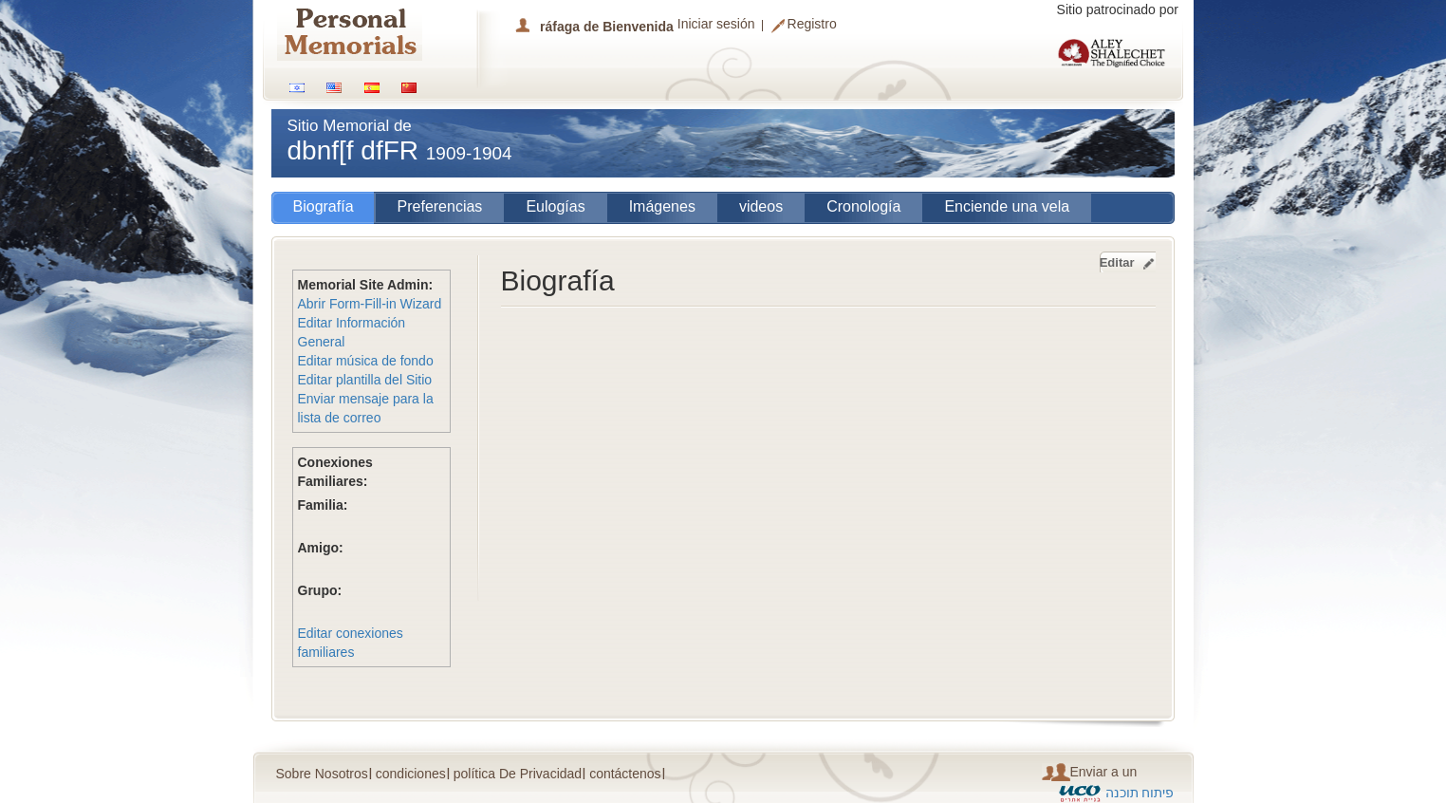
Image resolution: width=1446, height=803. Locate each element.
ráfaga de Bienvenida (607, 26)
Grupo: (320, 590)
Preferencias (440, 206)
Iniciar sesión (716, 23)
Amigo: (320, 547)
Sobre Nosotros (322, 773)
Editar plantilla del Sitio (365, 379)
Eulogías (555, 206)
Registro (812, 24)
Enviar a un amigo (1090, 772)
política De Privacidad (518, 773)
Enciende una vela (1006, 206)
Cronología (863, 206)
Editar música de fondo (366, 360)
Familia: (323, 505)
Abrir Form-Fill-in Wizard (370, 303)
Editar (1117, 262)
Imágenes (662, 206)
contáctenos (625, 773)
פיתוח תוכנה (1140, 792)
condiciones (411, 773)
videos (761, 206)
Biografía (323, 206)
